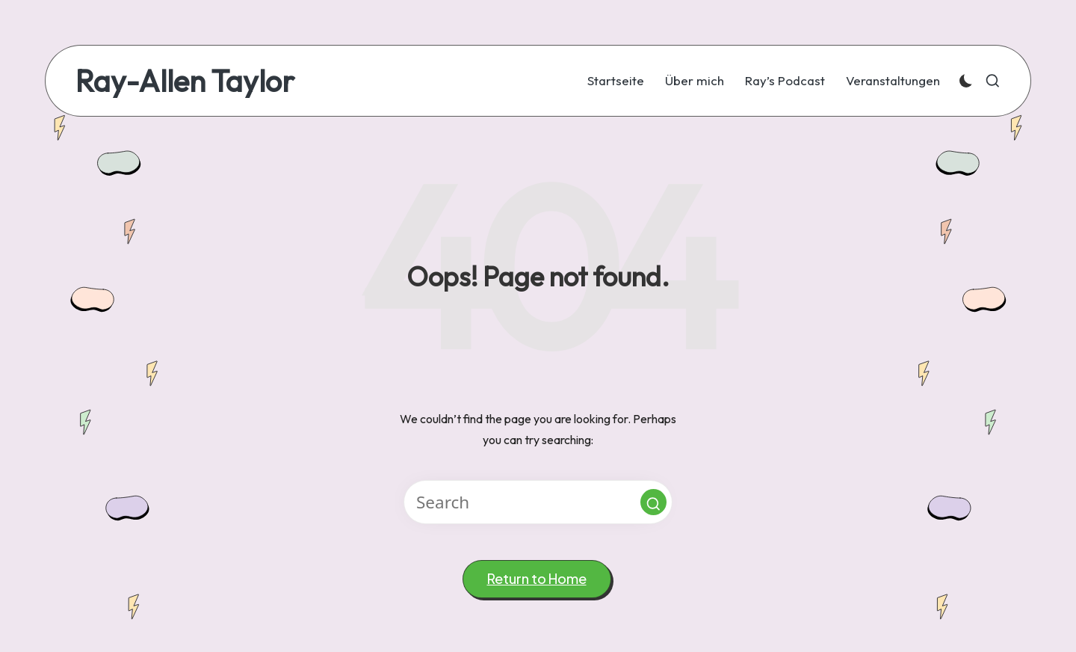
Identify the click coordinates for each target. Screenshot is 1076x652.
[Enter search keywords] (538, 502)
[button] (653, 502)
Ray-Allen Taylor (184, 80)
